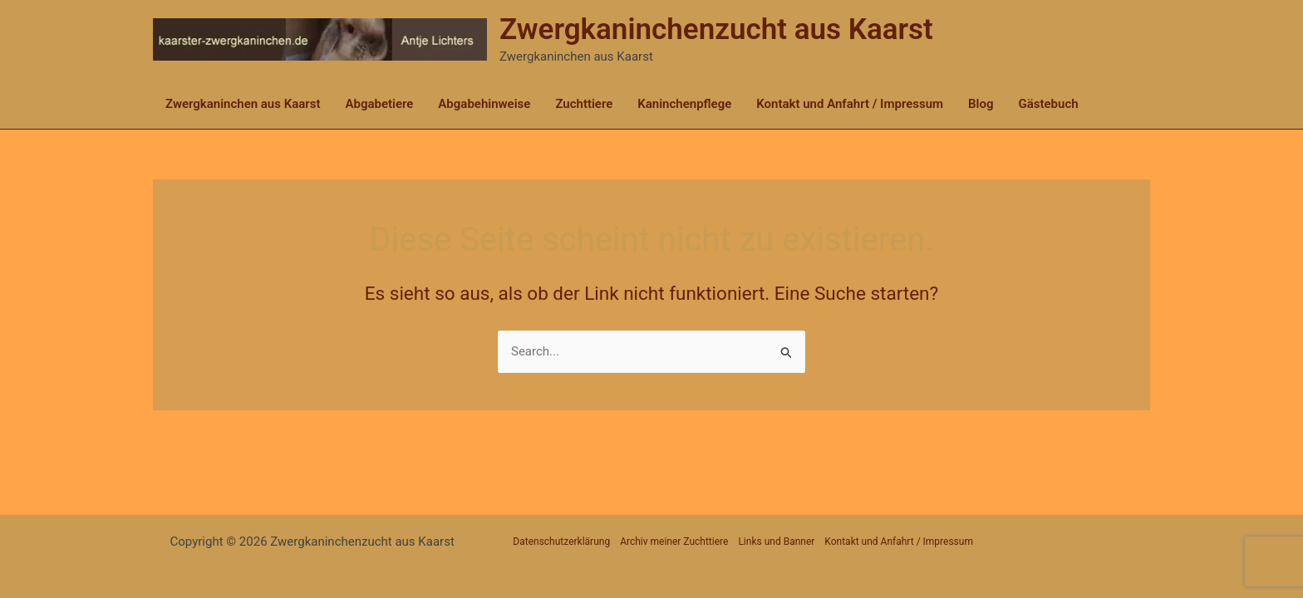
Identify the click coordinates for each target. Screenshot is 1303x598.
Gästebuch (1049, 103)
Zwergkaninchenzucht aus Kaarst (716, 29)
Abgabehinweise (484, 103)
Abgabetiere (379, 103)
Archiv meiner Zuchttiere (674, 541)
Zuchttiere (583, 103)
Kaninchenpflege (684, 103)
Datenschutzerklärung (561, 541)
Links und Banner (776, 541)
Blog (980, 103)
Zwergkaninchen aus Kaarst (242, 103)
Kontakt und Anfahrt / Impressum (849, 103)
